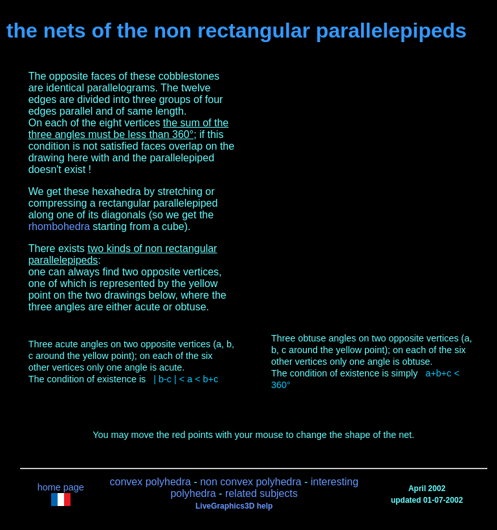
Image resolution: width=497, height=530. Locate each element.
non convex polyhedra (251, 481)
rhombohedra (59, 226)
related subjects (261, 493)
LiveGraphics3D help (233, 506)
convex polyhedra (150, 481)
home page (61, 487)
